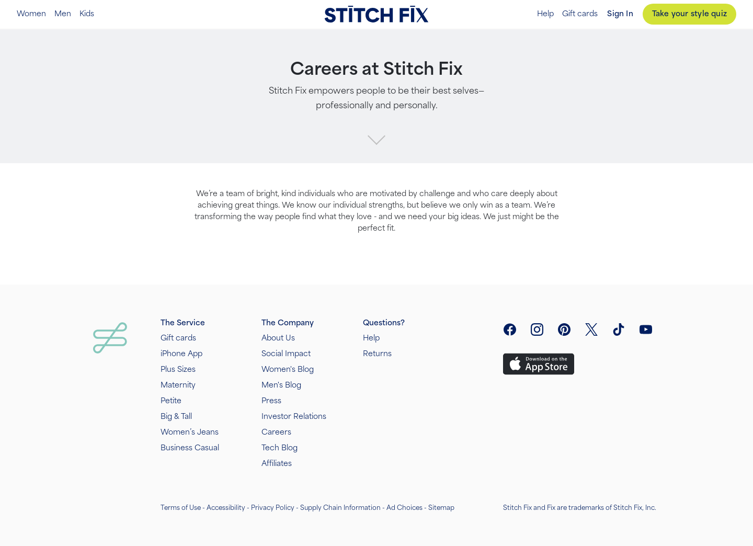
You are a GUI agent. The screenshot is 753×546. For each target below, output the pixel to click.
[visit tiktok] (618, 329)
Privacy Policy (272, 507)
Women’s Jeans (190, 432)
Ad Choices (404, 507)
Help (545, 14)
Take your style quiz (689, 13)
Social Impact (286, 353)
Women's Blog (287, 369)
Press (271, 400)
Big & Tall (176, 416)
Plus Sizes (178, 369)
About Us (278, 338)
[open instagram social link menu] (537, 329)
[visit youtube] (645, 329)
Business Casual (190, 447)
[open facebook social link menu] (509, 329)
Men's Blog (281, 385)
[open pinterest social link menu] (564, 329)
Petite (171, 400)
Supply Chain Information (340, 507)
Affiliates (276, 463)
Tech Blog (279, 447)
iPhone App (181, 353)
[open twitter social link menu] (591, 329)
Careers (276, 432)
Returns (377, 353)
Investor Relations (293, 416)
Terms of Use (181, 507)
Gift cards (580, 14)
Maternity (178, 385)
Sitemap (441, 507)
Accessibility (226, 507)
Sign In (620, 13)
